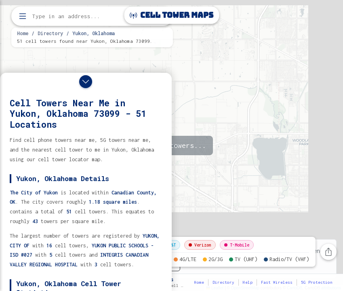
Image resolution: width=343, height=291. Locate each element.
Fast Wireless (276, 282)
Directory (50, 33)
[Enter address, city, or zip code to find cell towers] (93, 16)
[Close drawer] (85, 81)
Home (22, 33)
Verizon (200, 244)
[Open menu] (22, 16)
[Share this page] (328, 252)
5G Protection (316, 282)
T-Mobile (236, 244)
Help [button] (248, 282)
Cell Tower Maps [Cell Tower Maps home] (171, 15)
